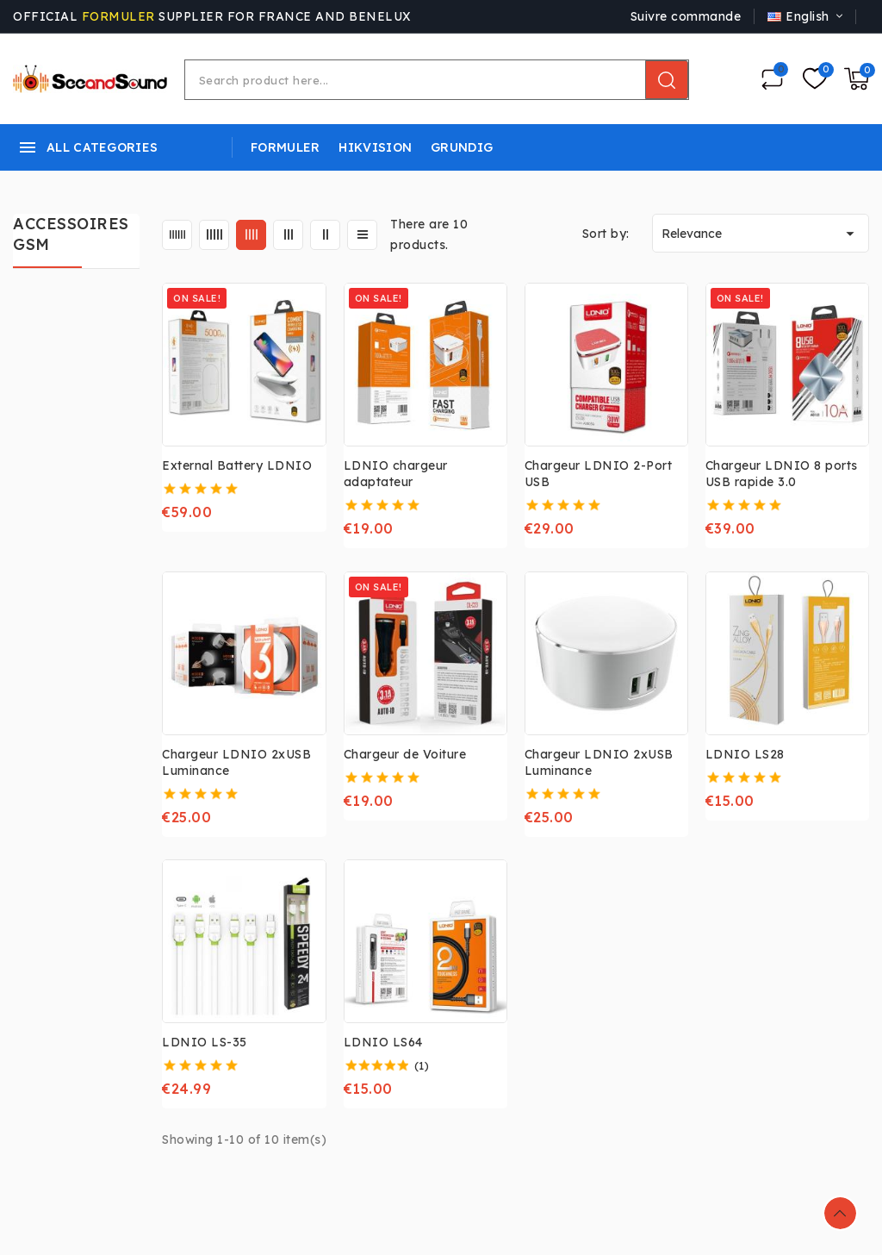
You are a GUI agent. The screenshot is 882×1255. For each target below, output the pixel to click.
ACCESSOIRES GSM (71, 234)
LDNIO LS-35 (204, 1042)
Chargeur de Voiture (405, 754)
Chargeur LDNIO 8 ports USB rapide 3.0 (781, 474)
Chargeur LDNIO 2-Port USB (599, 474)
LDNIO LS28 (745, 754)
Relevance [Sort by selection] (761, 233)
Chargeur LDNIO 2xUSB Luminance (236, 762)
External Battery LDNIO (237, 465)
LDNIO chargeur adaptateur (396, 474)
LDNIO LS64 (383, 1042)
